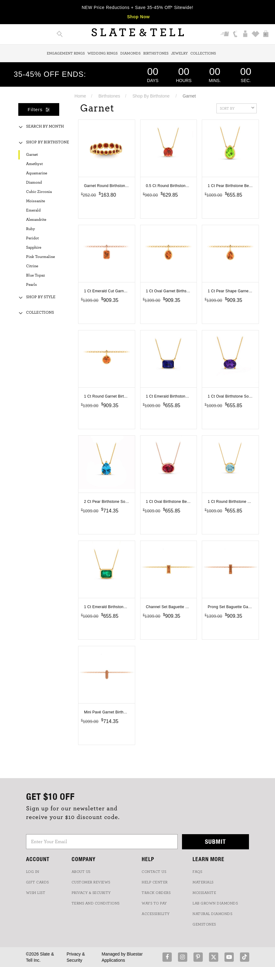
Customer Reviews (91, 882)
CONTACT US (154, 871)
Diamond (34, 183)
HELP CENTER (155, 882)
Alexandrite (36, 220)
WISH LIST (36, 893)
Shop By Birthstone (151, 96)
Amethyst (34, 164)
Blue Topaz (35, 275)
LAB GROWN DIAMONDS (215, 903)
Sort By (237, 108)
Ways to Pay (154, 903)
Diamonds (130, 53)
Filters (39, 109)
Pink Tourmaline (40, 257)
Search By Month (45, 126)
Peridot (32, 238)
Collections (203, 53)
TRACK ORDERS (156, 893)
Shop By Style (40, 297)
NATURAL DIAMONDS (212, 914)
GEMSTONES (204, 924)
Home (80, 96)
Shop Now (138, 16)
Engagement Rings (66, 53)
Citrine (32, 266)
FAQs (197, 871)
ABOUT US (81, 871)
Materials (203, 882)
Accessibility (156, 914)
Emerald (33, 210)
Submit (215, 841)
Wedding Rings (102, 53)
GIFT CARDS (37, 882)
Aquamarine (36, 173)
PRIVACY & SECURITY (91, 893)
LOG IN (32, 871)
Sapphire (33, 248)
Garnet (32, 155)
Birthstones (156, 53)
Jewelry (179, 53)
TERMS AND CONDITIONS (96, 903)
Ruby (30, 229)
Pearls (31, 285)
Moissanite (35, 201)
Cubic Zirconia (39, 192)
